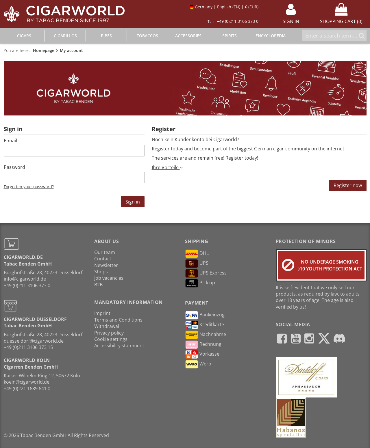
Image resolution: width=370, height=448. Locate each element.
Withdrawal (106, 326)
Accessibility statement (119, 345)
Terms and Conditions (118, 320)
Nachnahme (205, 334)
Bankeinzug (205, 315)
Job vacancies (108, 278)
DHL (197, 253)
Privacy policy (109, 333)
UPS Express (206, 273)
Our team (104, 252)
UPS (196, 263)
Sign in (132, 202)
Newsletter (106, 265)
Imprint (102, 313)
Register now (348, 185)
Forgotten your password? (29, 186)
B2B (98, 284)
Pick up (200, 283)
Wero (198, 364)
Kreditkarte (204, 325)
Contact (102, 258)
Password (14, 167)
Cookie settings (110, 339)
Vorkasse (202, 354)
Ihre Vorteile (167, 167)
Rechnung (203, 344)
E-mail (10, 140)
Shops (101, 271)
